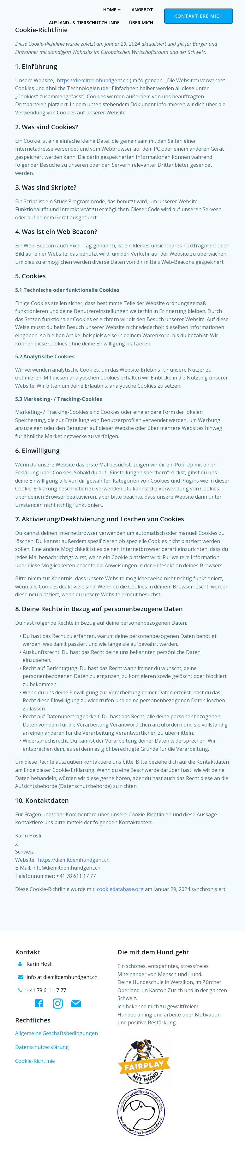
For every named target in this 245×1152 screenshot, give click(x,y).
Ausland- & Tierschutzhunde (117, 10)
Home (32, 10)
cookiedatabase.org (120, 889)
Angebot (62, 10)
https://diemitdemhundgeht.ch (92, 80)
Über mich (141, 23)
